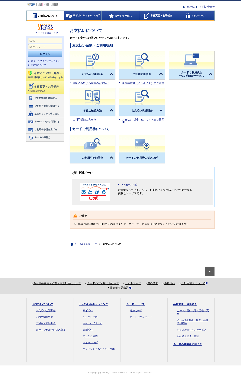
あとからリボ (129, 184)
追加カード (136, 310)
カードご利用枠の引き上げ (50, 329)
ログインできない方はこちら (45, 61)
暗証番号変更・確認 (188, 336)
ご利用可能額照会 (46, 323)
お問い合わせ (207, 6)
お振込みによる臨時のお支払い (90, 83)
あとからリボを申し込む (43, 114)
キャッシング (90, 342)
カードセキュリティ (141, 316)
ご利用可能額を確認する (43, 106)
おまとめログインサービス (191, 329)
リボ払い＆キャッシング (93, 304)
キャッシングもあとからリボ (99, 348)
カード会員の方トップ (46, 33)
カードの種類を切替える (187, 344)
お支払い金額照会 (46, 310)
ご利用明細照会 (44, 316)
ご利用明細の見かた (84, 119)
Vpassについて (38, 65)
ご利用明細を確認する (42, 98)
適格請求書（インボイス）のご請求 (143, 83)
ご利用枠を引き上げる (42, 130)
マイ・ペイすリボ (92, 323)
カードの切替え (39, 137)
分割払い (88, 329)
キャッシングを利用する (43, 122)
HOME (190, 6)
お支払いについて (42, 304)
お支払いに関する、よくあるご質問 (143, 120)
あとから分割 (90, 336)
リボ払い (88, 310)
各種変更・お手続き (185, 304)
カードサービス (135, 304)
